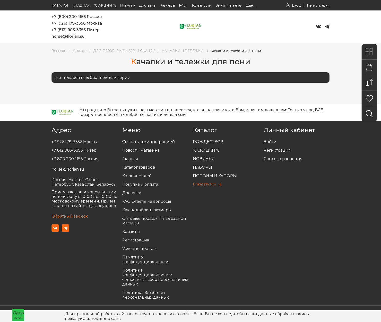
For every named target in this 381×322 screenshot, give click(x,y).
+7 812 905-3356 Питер (74, 150)
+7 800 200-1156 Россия (75, 158)
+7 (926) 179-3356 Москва (77, 23)
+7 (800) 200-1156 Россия (77, 16)
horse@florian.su (68, 36)
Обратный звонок (70, 216)
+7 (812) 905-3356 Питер (76, 30)
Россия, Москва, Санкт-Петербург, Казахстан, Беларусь (84, 182)
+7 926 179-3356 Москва (75, 141)
